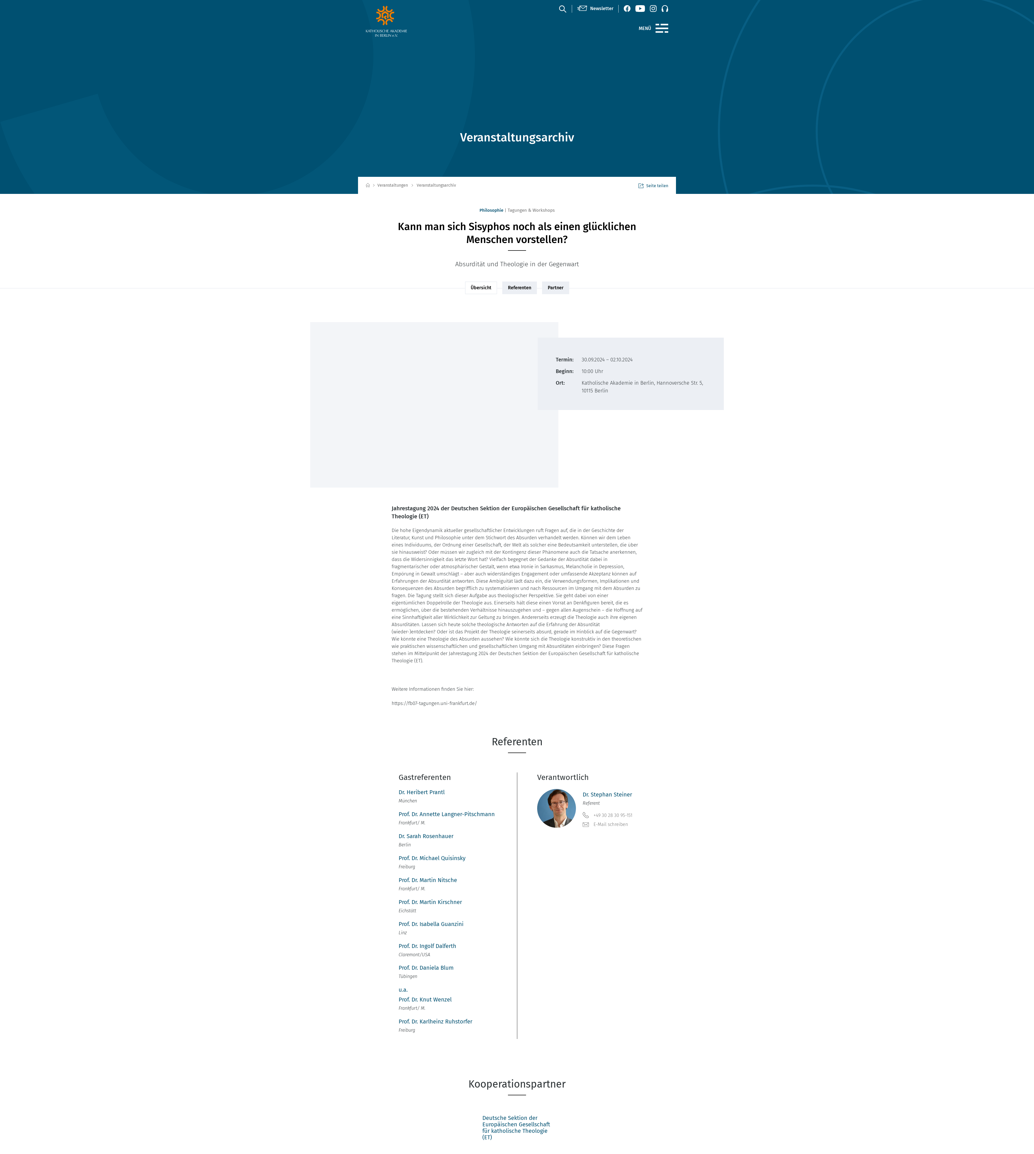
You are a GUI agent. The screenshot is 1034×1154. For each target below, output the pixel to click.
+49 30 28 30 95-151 (607, 815)
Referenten (519, 288)
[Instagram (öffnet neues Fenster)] (653, 8)
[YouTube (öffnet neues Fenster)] (640, 8)
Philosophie (491, 210)
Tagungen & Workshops (531, 210)
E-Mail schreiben (605, 825)
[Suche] (562, 8)
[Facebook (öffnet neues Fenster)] (627, 8)
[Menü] (662, 28)
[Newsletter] (595, 8)
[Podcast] (665, 8)
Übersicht (481, 288)
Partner (556, 288)
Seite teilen (653, 185)
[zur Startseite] (399, 21)
